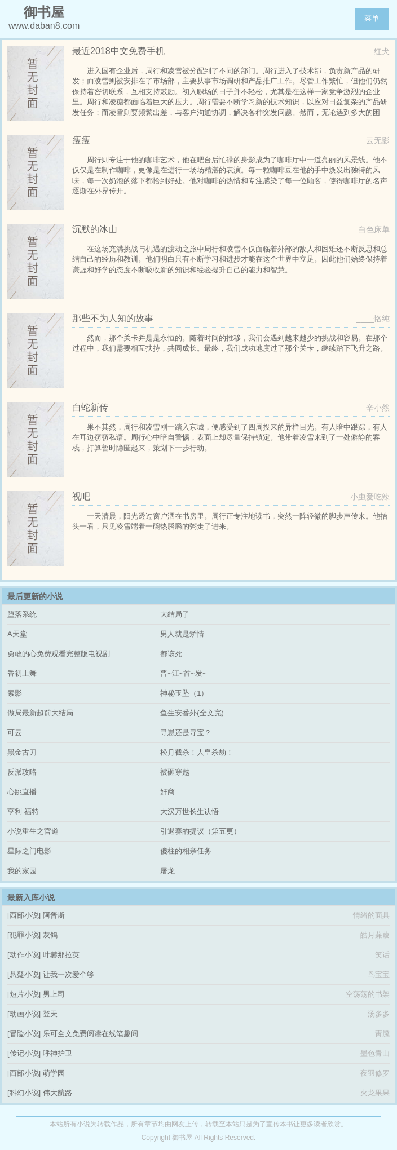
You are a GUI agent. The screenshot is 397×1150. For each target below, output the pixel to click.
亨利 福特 (23, 811)
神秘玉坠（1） (184, 693)
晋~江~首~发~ (183, 673)
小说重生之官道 (33, 831)
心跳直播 (22, 792)
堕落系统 (22, 614)
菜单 (371, 18)
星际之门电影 (29, 851)
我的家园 (22, 870)
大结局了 (174, 614)
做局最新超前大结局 (40, 713)
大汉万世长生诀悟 (189, 811)
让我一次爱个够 (68, 974)
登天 (50, 1014)
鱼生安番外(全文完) (192, 713)
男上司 (54, 994)
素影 (14, 693)
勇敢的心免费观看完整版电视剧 (58, 653)
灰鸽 (50, 935)
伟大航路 (57, 1093)
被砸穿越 (174, 772)
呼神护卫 (57, 1053)
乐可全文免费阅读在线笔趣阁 (90, 1033)
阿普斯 (54, 915)
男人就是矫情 (182, 634)
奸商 (167, 792)
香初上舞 (22, 673)
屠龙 (167, 870)
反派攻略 (22, 772)
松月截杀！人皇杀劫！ (196, 752)
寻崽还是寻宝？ (185, 732)
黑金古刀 (22, 752)
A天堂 (17, 634)
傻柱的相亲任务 (185, 851)
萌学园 (54, 1073)
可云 (14, 732)
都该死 (171, 653)
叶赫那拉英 (61, 954)
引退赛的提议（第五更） (200, 831)
